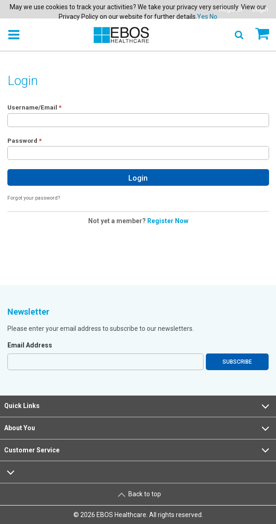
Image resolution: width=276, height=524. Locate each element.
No (213, 16)
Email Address (29, 345)
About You (137, 428)
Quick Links (137, 406)
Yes (202, 16)
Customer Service (137, 450)
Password (22, 140)
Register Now (167, 221)
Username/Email (32, 107)
